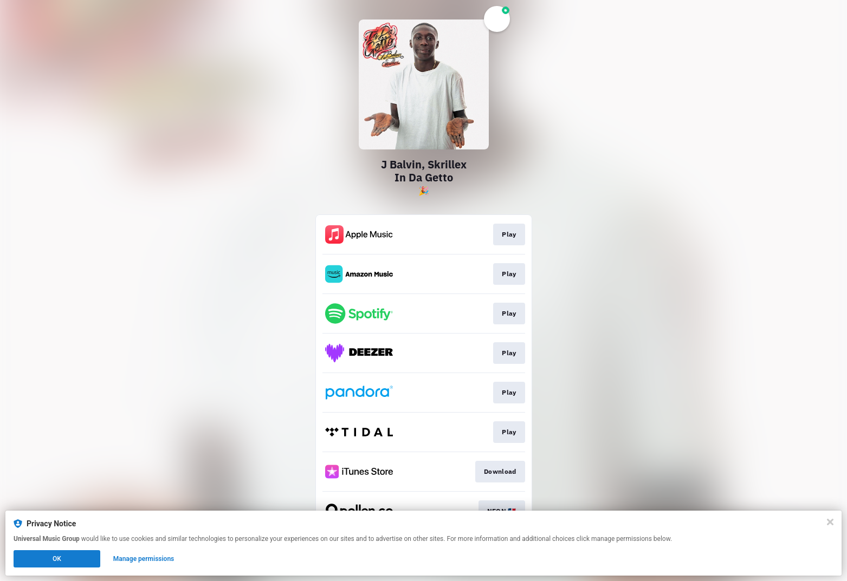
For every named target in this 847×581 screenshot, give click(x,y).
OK (57, 559)
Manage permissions (143, 559)
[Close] (830, 522)
